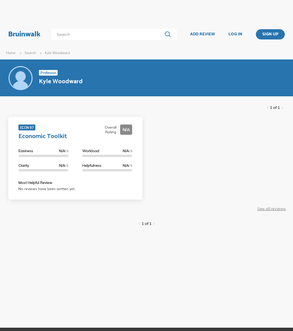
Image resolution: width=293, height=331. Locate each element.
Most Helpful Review (35, 182)
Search (30, 53)
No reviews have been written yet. (46, 189)
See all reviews (271, 208)
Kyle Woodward (57, 53)
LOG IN (235, 34)
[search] (108, 34)
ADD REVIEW (202, 34)
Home (11, 53)
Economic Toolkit (42, 136)
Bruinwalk (24, 34)
